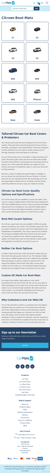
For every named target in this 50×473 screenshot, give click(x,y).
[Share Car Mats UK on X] (18, 366)
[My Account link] (34, 3)
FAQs (25, 409)
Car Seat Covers (25, 381)
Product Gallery (25, 407)
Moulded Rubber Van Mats (25, 395)
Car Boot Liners (25, 387)
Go (36, 8)
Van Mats (25, 392)
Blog (25, 425)
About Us (25, 404)
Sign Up (25, 345)
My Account (25, 417)
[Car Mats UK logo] (25, 358)
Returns (25, 415)
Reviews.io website (38, 310)
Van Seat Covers (25, 389)
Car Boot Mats (25, 384)
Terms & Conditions (25, 420)
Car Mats (25, 379)
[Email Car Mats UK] (32, 366)
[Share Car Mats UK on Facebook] (22, 366)
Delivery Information (25, 412)
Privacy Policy (25, 423)
